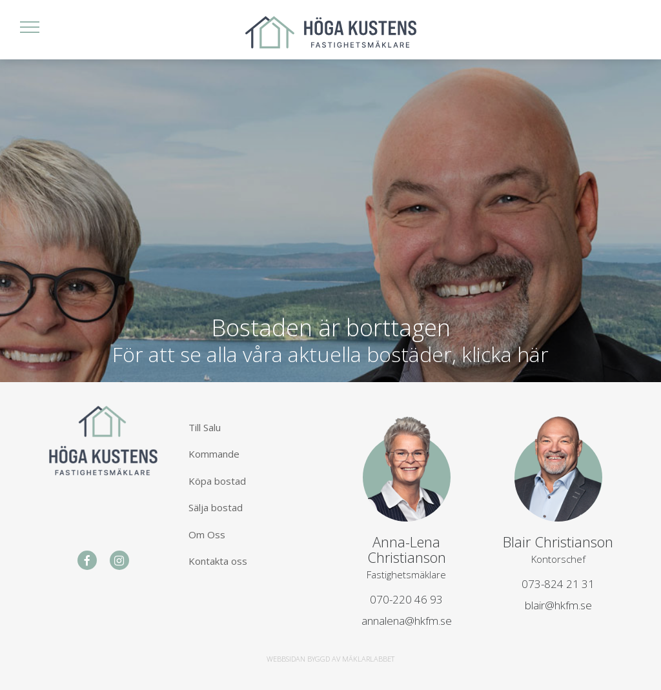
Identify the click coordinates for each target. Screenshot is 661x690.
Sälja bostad (215, 507)
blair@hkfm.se (558, 605)
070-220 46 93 (406, 599)
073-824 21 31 (558, 583)
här (533, 354)
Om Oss (206, 534)
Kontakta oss (217, 560)
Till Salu (204, 427)
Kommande (213, 453)
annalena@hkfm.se (406, 620)
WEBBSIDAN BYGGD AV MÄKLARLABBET (330, 659)
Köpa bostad (217, 480)
